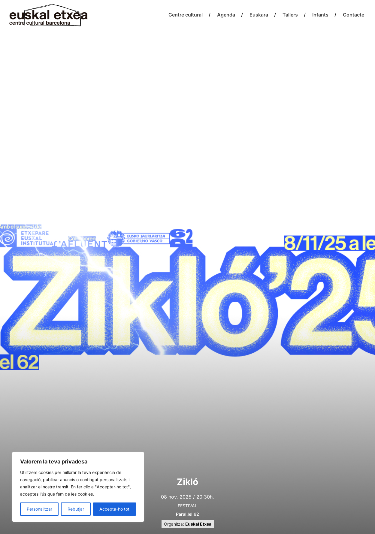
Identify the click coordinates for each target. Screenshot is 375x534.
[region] (78, 487)
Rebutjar (76, 508)
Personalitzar (39, 508)
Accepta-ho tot (114, 508)
